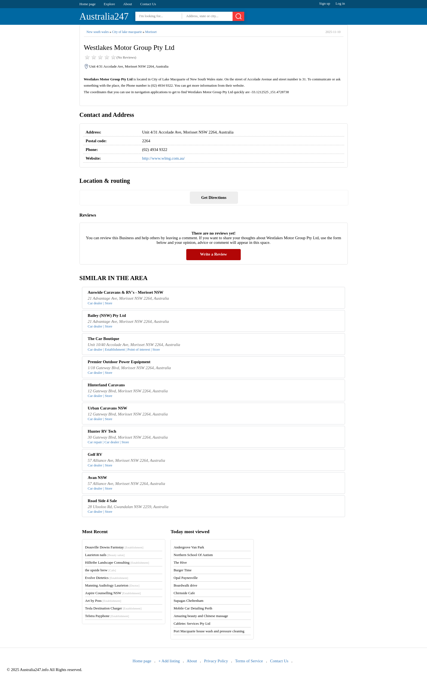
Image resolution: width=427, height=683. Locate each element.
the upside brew (100, 570)
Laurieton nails (104, 555)
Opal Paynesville (185, 578)
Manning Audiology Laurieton (112, 585)
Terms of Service (249, 661)
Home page (88, 4)
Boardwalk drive (185, 585)
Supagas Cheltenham (188, 601)
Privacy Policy (216, 661)
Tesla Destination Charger (113, 608)
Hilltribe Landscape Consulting (117, 562)
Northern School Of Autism (193, 555)
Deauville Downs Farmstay (114, 547)
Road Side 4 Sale (102, 501)
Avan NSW (97, 477)
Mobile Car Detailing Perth (192, 608)
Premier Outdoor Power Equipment (119, 362)
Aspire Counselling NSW (113, 593)
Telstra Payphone (107, 616)
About (127, 4)
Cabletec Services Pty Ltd (191, 623)
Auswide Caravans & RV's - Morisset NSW (125, 292)
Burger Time (182, 570)
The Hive (180, 562)
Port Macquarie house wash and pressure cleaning (208, 631)
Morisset (151, 32)
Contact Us (148, 4)
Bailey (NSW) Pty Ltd (107, 315)
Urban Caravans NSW (107, 408)
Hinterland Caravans (106, 385)
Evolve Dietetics (106, 578)
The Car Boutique (103, 338)
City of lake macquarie (127, 32)
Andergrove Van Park (188, 547)
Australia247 (104, 16)
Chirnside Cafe (184, 593)
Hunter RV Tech (102, 431)
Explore (109, 4)
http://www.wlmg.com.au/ (163, 158)
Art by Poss (103, 601)
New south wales (98, 32)
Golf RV (95, 454)
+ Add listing (169, 661)
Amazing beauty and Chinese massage (200, 616)
